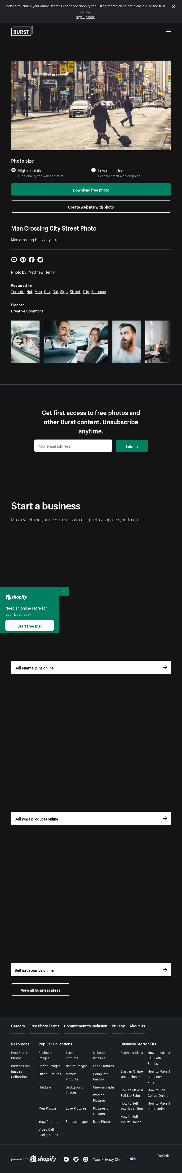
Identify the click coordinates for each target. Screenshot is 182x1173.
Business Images (45, 1055)
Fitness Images (77, 1121)
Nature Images (77, 1065)
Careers (18, 1025)
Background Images (75, 1089)
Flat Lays (45, 1086)
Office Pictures (50, 1073)
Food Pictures (103, 1065)
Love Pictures (76, 1108)
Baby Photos (102, 1121)
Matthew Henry (42, 271)
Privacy (118, 1025)
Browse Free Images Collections (20, 1071)
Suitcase (98, 291)
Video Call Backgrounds (48, 1131)
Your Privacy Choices (114, 1159)
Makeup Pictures (99, 1055)
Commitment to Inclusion (85, 1025)
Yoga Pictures (49, 1121)
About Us (137, 1025)
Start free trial (30, 625)
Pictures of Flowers (101, 1110)
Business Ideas (131, 1052)
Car (55, 291)
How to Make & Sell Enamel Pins (159, 1076)
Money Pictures (72, 1076)
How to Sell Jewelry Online (131, 1105)
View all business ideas (40, 989)
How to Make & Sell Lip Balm (131, 1092)
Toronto (17, 291)
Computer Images (100, 1076)
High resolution (31, 170)
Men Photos (47, 1108)
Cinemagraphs (104, 1086)
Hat (29, 291)
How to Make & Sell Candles (159, 1105)
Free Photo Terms (44, 1025)
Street (75, 291)
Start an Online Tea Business (131, 1073)
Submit (131, 446)
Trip (86, 291)
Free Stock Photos (19, 1055)
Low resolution (110, 170)
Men (38, 291)
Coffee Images (49, 1065)
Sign (64, 291)
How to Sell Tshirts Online (131, 1119)
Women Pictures (99, 1097)
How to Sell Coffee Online (158, 1092)
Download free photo (91, 189)
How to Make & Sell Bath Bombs (159, 1058)
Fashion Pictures (72, 1055)
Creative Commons (27, 310)
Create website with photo (91, 206)
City (47, 291)
